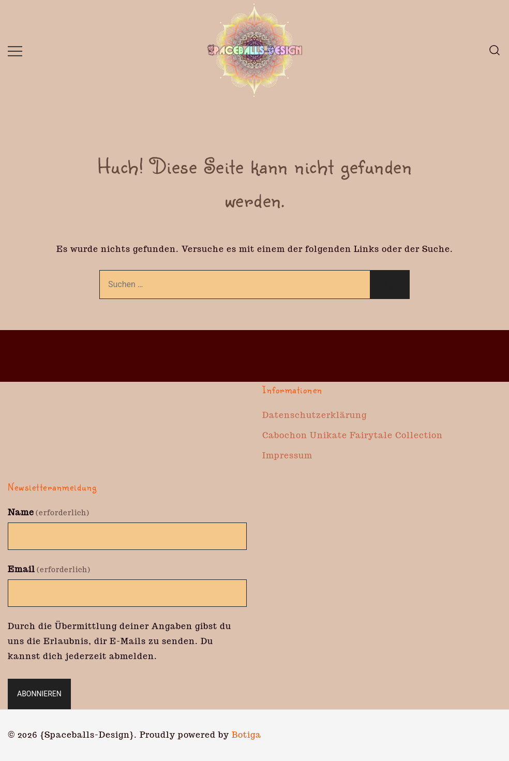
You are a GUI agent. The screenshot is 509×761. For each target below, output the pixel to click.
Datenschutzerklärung (314, 415)
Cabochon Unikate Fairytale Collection (352, 435)
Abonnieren (39, 694)
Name (48, 512)
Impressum (287, 455)
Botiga (246, 734)
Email (49, 569)
